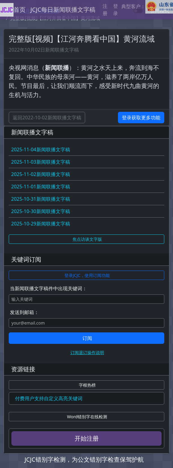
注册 (105, 10)
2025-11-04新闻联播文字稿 (40, 149)
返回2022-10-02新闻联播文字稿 (47, 117)
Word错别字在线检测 (87, 416)
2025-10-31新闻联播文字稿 (40, 199)
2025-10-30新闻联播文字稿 (40, 211)
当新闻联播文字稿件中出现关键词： (48, 288)
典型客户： (147, 7)
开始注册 (87, 438)
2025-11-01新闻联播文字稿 (40, 186)
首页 (20, 9)
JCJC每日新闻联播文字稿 (62, 9)
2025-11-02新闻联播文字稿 (40, 174)
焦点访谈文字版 (87, 239)
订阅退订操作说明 (87, 352)
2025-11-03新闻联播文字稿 (40, 162)
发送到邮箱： (24, 312)
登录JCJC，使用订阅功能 (87, 275)
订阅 (87, 338)
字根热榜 (87, 385)
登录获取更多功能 (141, 117)
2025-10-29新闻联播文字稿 (40, 223)
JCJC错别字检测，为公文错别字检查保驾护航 (84, 459)
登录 (115, 10)
